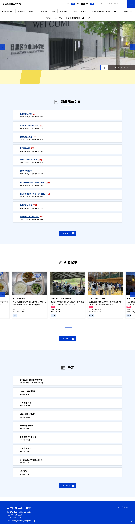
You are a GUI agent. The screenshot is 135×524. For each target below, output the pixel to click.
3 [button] (121, 67)
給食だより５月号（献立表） (29, 125)
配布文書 (128, 11)
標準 (92, 4)
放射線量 (84, 11)
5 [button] (127, 67)
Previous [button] (2, 47)
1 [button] (115, 67)
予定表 (48, 17)
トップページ (8, 11)
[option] (67, 45)
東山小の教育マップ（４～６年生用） (33, 182)
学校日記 (63, 11)
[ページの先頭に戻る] (132, 521)
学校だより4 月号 (26, 205)
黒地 (82, 4)
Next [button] (132, 47)
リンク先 (58, 17)
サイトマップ (124, 507)
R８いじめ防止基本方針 (29, 159)
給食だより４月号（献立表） (29, 216)
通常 (73, 4)
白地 (78, 4)
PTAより (117, 11)
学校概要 (21, 11)
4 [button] (124, 67)
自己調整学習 (25, 148)
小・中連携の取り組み (101, 11)
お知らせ (44, 11)
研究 (54, 11)
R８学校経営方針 (26, 171)
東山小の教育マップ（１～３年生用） (33, 194)
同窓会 (74, 11)
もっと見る (66, 233)
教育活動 (33, 11)
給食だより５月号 (26, 136)
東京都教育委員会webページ (78, 17)
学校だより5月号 (26, 114)
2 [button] (118, 67)
